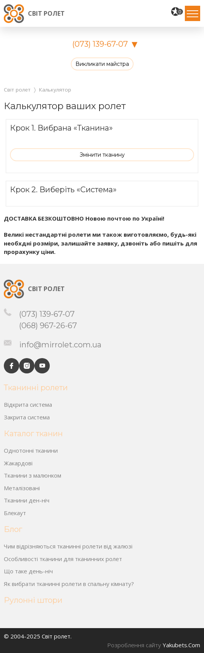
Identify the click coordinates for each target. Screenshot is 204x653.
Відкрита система (28, 404)
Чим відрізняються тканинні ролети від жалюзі (68, 546)
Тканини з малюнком (32, 475)
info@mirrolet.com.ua (60, 344)
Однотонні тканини (31, 450)
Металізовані (22, 488)
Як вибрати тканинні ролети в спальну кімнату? (69, 584)
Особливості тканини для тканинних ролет (63, 559)
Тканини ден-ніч (26, 500)
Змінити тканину (102, 154)
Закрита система (27, 417)
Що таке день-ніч (28, 571)
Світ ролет (46, 13)
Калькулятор (55, 89)
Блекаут (15, 513)
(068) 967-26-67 (48, 325)
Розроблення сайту (134, 645)
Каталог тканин (33, 433)
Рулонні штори (33, 600)
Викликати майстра (102, 64)
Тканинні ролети (36, 387)
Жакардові (18, 463)
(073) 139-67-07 (100, 44)
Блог (13, 529)
